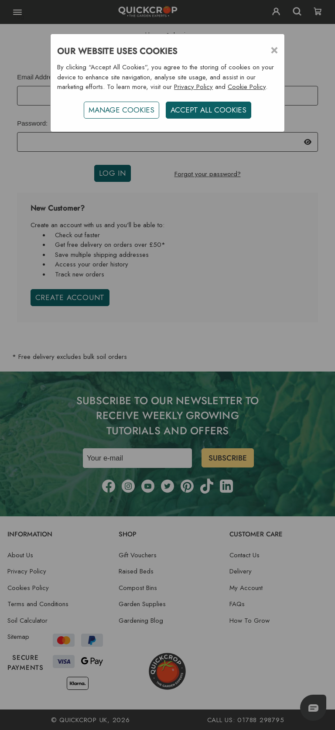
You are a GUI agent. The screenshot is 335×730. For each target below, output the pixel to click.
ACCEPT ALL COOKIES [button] (208, 110)
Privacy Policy (193, 87)
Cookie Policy (247, 87)
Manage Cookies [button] (121, 110)
